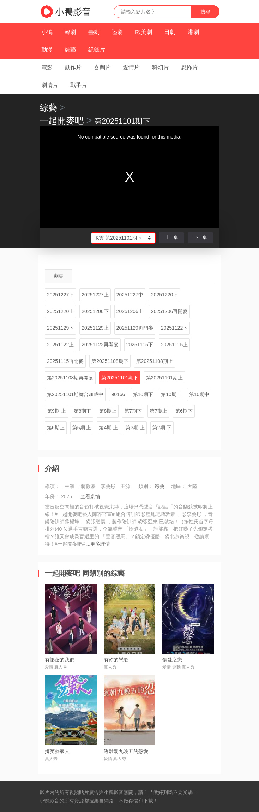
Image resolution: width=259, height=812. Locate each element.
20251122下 (174, 328)
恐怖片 (189, 67)
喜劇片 (102, 67)
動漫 (47, 50)
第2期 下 (161, 427)
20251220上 (60, 311)
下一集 (200, 237)
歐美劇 (143, 32)
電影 (47, 67)
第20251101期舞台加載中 (75, 394)
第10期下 (143, 394)
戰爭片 (78, 85)
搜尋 (205, 11)
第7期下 (133, 411)
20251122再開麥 (100, 344)
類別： (145, 486)
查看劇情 (90, 496)
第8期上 (107, 411)
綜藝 (70, 50)
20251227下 (60, 295)
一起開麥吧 (62, 120)
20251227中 (129, 295)
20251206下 (95, 311)
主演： (72, 486)
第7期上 (158, 411)
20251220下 (164, 295)
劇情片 (49, 85)
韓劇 (70, 32)
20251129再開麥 (134, 328)
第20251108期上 (154, 361)
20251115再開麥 (65, 361)
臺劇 (94, 32)
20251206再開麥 (169, 311)
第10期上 (171, 394)
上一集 (171, 237)
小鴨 (47, 32)
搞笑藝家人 (57, 751)
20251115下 (139, 344)
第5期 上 (81, 427)
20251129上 (95, 328)
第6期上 (56, 427)
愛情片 (131, 67)
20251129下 (60, 328)
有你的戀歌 (116, 660)
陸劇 (117, 32)
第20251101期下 (119, 378)
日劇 (169, 32)
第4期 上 (108, 427)
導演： (52, 486)
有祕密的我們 (59, 660)
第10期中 (199, 394)
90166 (118, 394)
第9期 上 (56, 411)
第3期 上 (135, 427)
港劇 (193, 32)
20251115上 (174, 344)
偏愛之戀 (172, 660)
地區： (178, 486)
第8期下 (82, 411)
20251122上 (60, 344)
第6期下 (184, 411)
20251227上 (95, 295)
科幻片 (160, 67)
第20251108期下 (109, 361)
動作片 (73, 67)
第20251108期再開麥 (70, 378)
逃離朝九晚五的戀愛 (126, 751)
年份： (52, 496)
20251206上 (129, 311)
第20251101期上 (164, 378)
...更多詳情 (98, 544)
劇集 (59, 276)
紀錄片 (96, 50)
